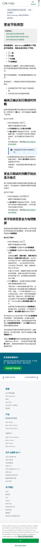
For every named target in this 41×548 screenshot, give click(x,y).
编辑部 (7, 513)
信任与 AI (8, 466)
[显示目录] (4, 10)
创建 (29, 10)
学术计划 (8, 504)
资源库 (7, 408)
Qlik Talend (9, 422)
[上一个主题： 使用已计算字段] (11, 377)
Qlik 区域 (8, 481)
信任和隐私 (9, 463)
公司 (7, 491)
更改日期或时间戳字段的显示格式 (17, 37)
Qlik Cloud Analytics (12, 437)
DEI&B (7, 501)
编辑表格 (10, 18)
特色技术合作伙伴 (11, 475)
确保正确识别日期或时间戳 (15, 34)
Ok (20, 541)
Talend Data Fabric (11, 428)
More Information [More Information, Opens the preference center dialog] (20, 545)
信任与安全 (9, 460)
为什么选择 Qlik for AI (12, 469)
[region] (20, 535)
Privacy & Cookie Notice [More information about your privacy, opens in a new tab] (25, 536)
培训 (7, 399)
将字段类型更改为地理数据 (15, 40)
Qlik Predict (9, 443)
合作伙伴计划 (10, 507)
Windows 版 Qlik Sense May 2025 (17, 10)
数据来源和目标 (10, 478)
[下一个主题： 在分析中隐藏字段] (30, 377)
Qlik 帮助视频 (10, 393)
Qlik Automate (10, 446)
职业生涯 (8, 510)
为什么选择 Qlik (10, 457)
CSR (6, 498)
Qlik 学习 (8, 402)
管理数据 (10, 13)
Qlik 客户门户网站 (11, 405)
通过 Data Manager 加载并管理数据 (17, 15)
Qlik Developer (10, 396)
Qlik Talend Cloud (11, 425)
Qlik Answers (9, 440)
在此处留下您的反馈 (13, 368)
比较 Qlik (8, 472)
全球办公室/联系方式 (12, 516)
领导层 (7, 494)
